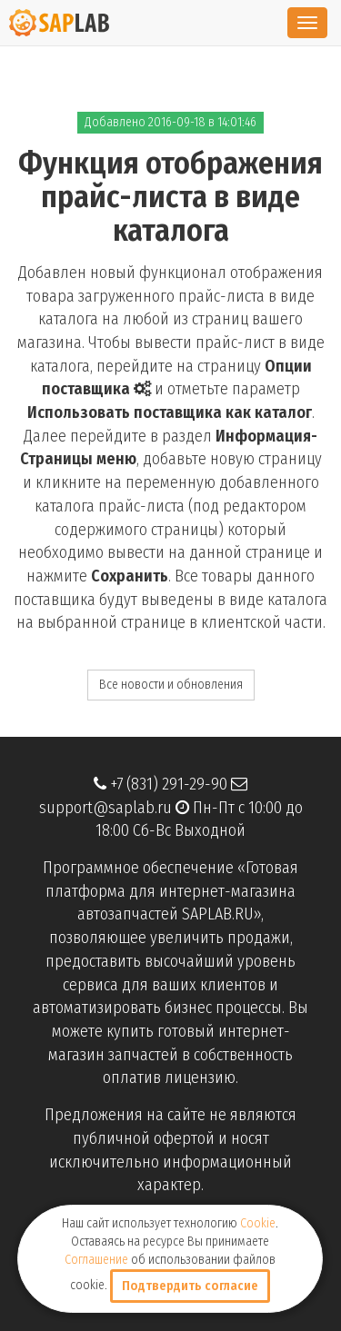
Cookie (258, 1223)
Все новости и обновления (171, 684)
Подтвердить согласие (190, 1286)
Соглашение (96, 1259)
